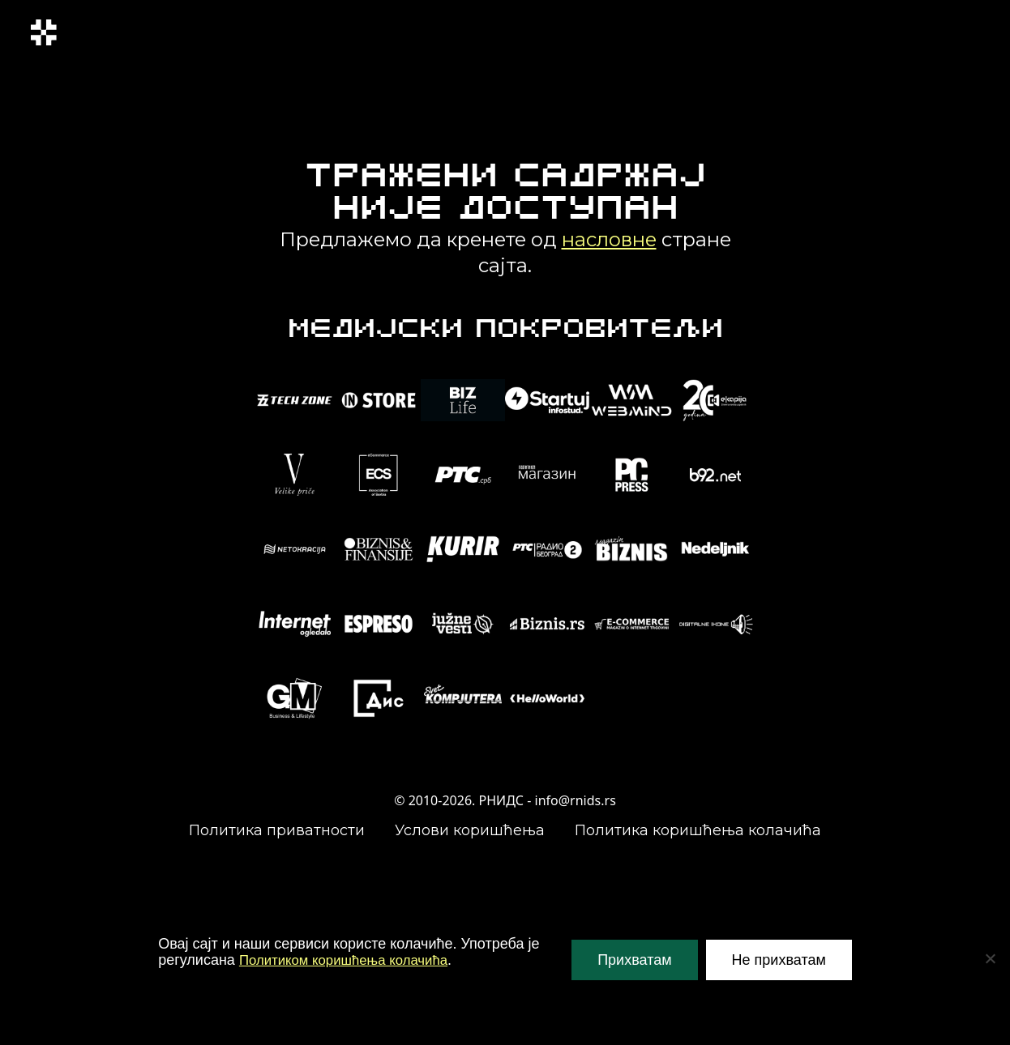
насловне (609, 239)
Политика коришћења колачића (698, 830)
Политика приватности (277, 830)
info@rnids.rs (575, 800)
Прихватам (634, 960)
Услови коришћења (470, 830)
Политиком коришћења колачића (351, 960)
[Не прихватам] (990, 958)
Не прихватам (779, 960)
